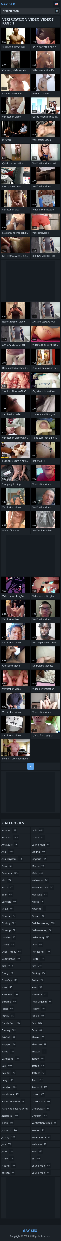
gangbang (10, 1058)
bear (7, 894)
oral (37, 944)
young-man (41, 1165)
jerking (8, 1137)
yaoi (37, 1151)
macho (38, 866)
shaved (38, 1037)
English (56, 4)
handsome (10, 1094)
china (7, 908)
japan (7, 1122)
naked (38, 901)
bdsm (7, 887)
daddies (8, 937)
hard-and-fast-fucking (14, 1109)
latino (38, 837)
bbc (6, 880)
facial (7, 1008)
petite (38, 958)
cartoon (9, 901)
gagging (8, 1044)
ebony (7, 973)
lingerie (39, 858)
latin (38, 830)
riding (38, 1015)
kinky (7, 1158)
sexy (37, 1030)
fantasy (8, 1030)
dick (7, 965)
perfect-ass (41, 951)
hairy (7, 1080)
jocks (7, 1151)
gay (7, 1065)
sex (37, 1022)
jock (6, 1144)
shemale (39, 1044)
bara (7, 866)
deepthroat (11, 958)
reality (39, 1008)
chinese (8, 915)
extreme (9, 1001)
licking (39, 851)
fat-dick (8, 1037)
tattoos (39, 1072)
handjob (9, 1087)
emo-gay (9, 980)
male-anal (40, 880)
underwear (41, 1108)
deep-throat (11, 951)
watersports (41, 1137)
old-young (41, 937)
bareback (10, 873)
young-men (41, 1172)
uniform (39, 1115)
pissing (39, 973)
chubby (8, 923)
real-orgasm (42, 1001)
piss (37, 965)
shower (39, 1051)
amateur (10, 837)
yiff (36, 1158)
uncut (38, 1094)
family (8, 1015)
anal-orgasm (12, 858)
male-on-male (43, 887)
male (38, 873)
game (7, 1051)
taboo (38, 1058)
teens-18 (40, 1087)
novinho (39, 908)
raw (37, 987)
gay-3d (8, 1072)
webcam (39, 1144)
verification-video (44, 1122)
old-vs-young (42, 930)
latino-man (41, 844)
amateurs (9, 844)
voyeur (38, 1130)
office (38, 915)
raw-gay (40, 994)
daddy (8, 944)
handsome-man (13, 1101)
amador (9, 830)
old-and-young (43, 923)
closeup (8, 930)
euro (7, 987)
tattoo (38, 1065)
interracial (10, 1115)
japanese (9, 1130)
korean (8, 1172)
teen (37, 1080)
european (10, 994)
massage (40, 894)
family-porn (11, 1022)
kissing (8, 1165)
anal (7, 851)
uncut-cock (41, 1101)
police (38, 980)
